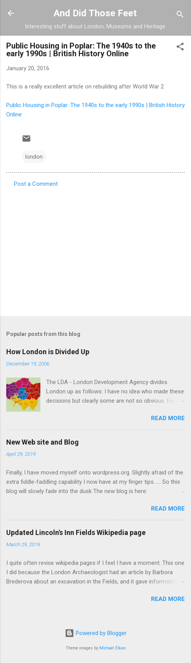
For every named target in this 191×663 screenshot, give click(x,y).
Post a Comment (36, 183)
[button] (180, 48)
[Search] (180, 16)
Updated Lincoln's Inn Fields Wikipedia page (76, 532)
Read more (168, 418)
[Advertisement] (95, 249)
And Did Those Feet (95, 13)
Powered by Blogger (96, 633)
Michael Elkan (112, 648)
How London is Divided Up (47, 352)
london (34, 156)
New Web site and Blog (42, 442)
